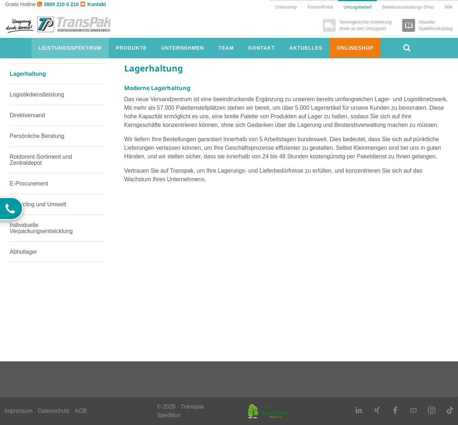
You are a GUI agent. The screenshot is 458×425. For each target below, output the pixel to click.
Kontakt (93, 4)
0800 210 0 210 (58, 4)
